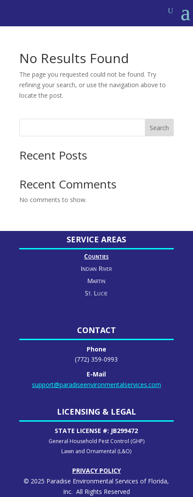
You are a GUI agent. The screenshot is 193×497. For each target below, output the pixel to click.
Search (159, 128)
